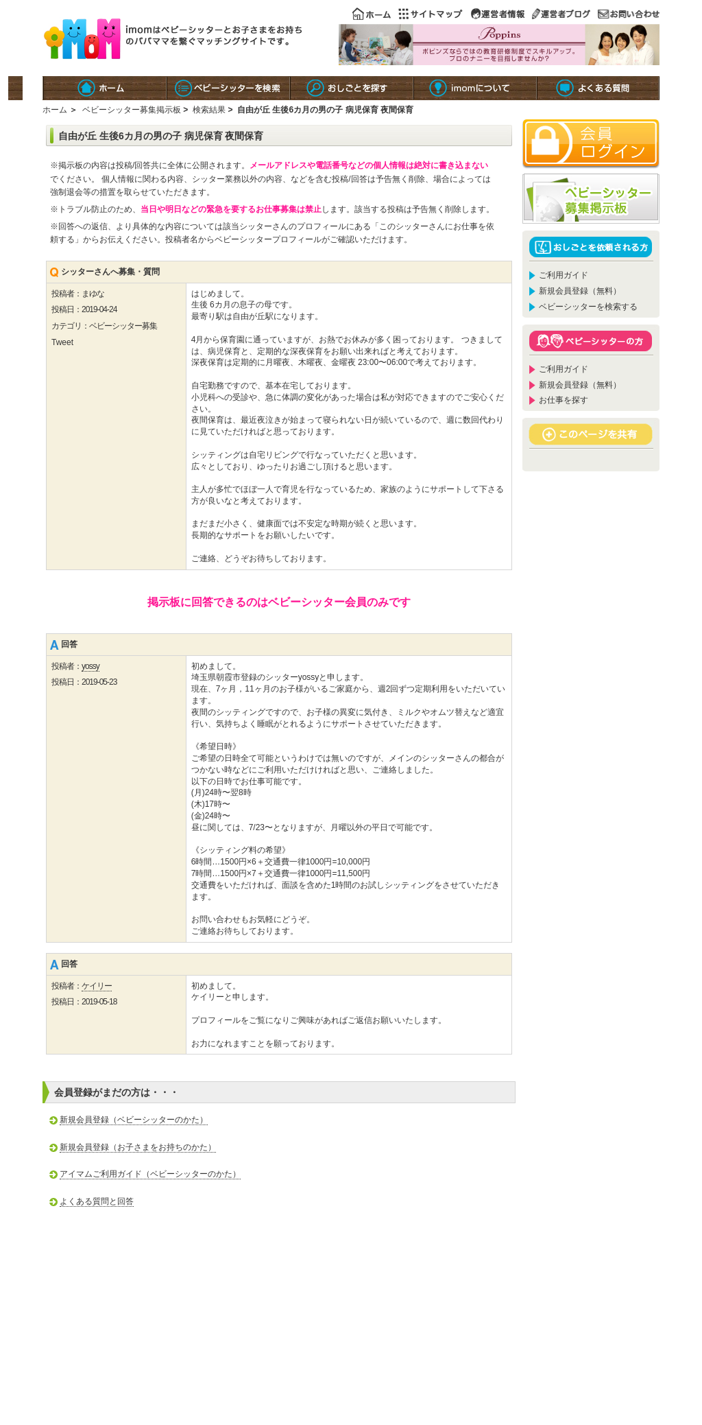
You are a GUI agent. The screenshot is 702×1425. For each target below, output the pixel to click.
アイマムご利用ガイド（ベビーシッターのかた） (150, 1174)
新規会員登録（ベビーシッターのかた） (134, 1119)
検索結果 (209, 110)
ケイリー (97, 986)
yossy (90, 666)
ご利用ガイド (563, 275)
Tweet (62, 342)
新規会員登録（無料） (580, 291)
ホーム (55, 110)
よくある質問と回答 (97, 1201)
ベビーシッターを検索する (588, 306)
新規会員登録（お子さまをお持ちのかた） (138, 1147)
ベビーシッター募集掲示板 (131, 110)
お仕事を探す (563, 400)
